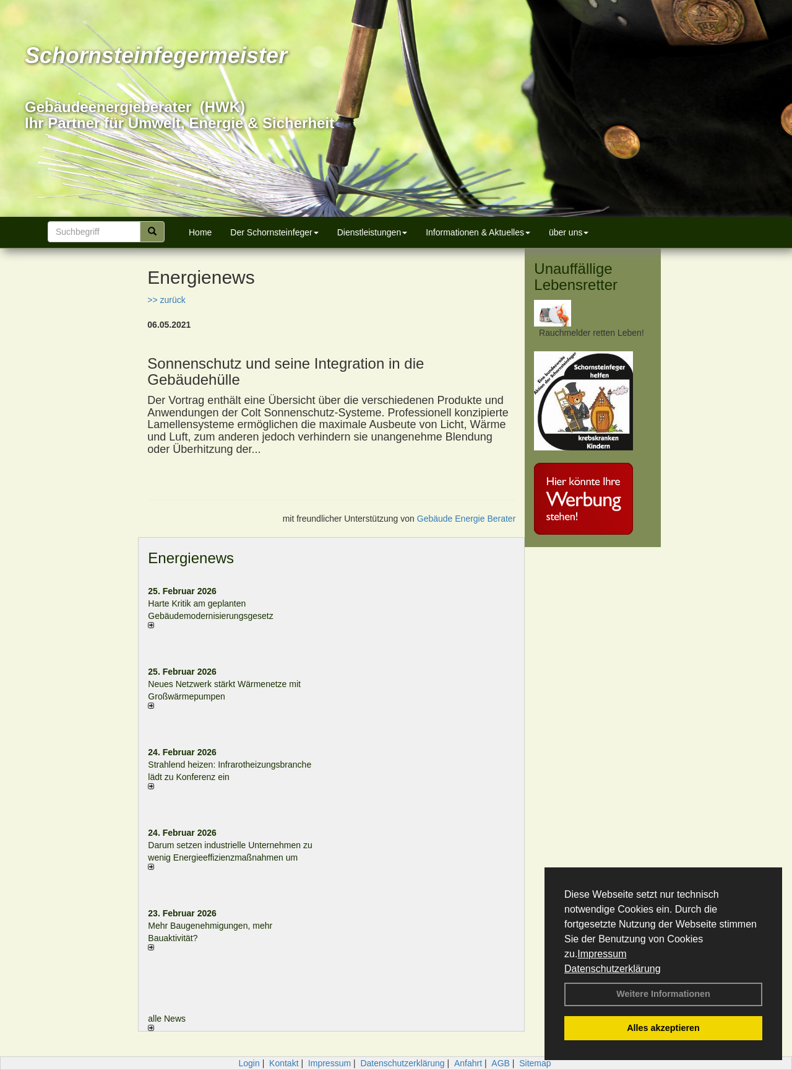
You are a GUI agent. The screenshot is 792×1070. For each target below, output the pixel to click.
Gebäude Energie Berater (466, 519)
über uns (568, 232)
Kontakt (283, 1063)
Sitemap (535, 1063)
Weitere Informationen (663, 994)
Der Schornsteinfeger (274, 232)
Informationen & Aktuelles (478, 232)
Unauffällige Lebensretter (576, 276)
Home (200, 232)
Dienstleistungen (372, 232)
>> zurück (166, 300)
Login (248, 1063)
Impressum (601, 954)
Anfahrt (468, 1063)
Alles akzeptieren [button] (663, 1028)
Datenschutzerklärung (612, 968)
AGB (500, 1063)
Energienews (191, 558)
